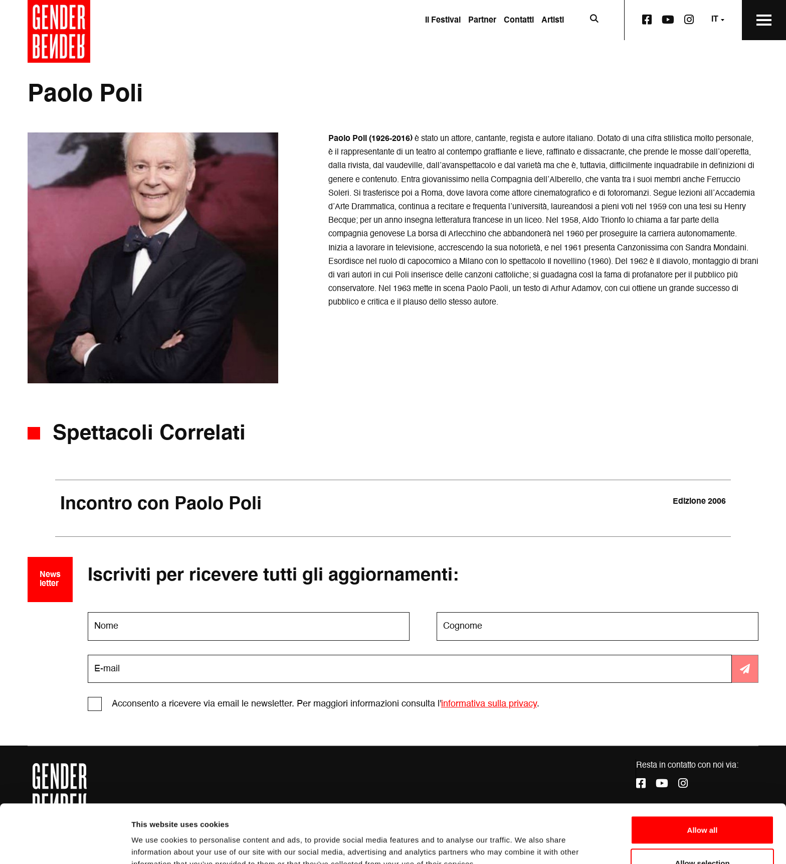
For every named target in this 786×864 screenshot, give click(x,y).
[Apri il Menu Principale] (764, 20)
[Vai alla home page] (59, 31)
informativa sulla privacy (489, 703)
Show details (526, 838)
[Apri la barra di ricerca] (594, 20)
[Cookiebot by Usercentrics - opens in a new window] (65, 844)
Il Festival (443, 21)
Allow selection (702, 804)
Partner (482, 21)
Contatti (519, 21)
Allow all (702, 771)
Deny (702, 837)
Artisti (552, 21)
